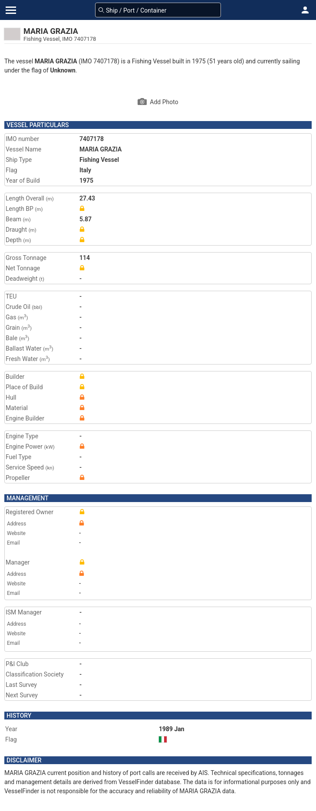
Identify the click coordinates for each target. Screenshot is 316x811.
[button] (305, 10)
